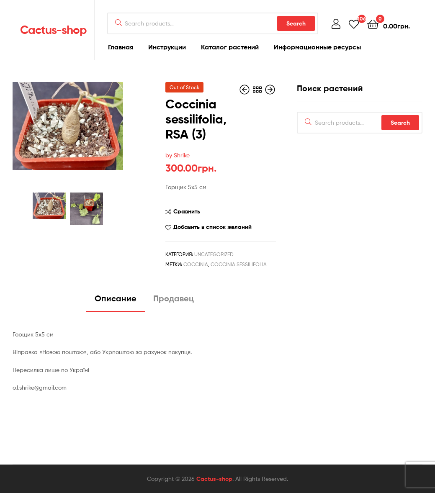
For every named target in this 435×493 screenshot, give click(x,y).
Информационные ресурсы (317, 47)
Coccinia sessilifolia (239, 264)
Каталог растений (230, 47)
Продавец (173, 298)
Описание (115, 298)
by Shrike (177, 155)
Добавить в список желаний (212, 227)
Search (296, 23)
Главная (120, 47)
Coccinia (195, 264)
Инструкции (167, 47)
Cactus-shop (53, 30)
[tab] (115, 301)
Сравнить (186, 211)
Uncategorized (214, 254)
